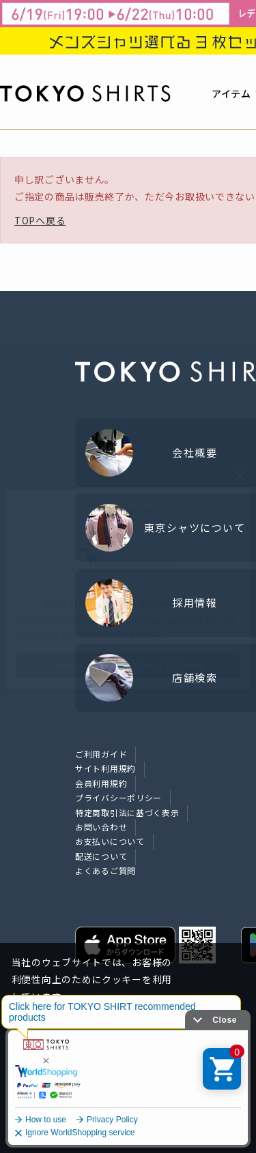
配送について (101, 856)
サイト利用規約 (105, 768)
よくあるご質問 (105, 870)
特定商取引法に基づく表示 (127, 812)
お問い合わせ (101, 827)
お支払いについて (110, 841)
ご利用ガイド (101, 754)
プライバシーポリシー (118, 797)
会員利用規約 (101, 783)
